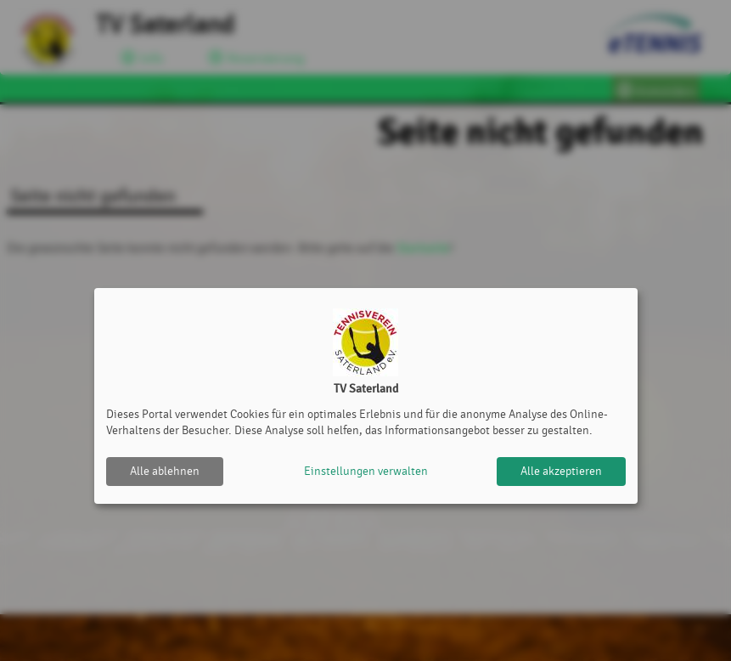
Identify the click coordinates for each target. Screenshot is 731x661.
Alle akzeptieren (561, 471)
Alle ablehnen (165, 471)
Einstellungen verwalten (366, 471)
